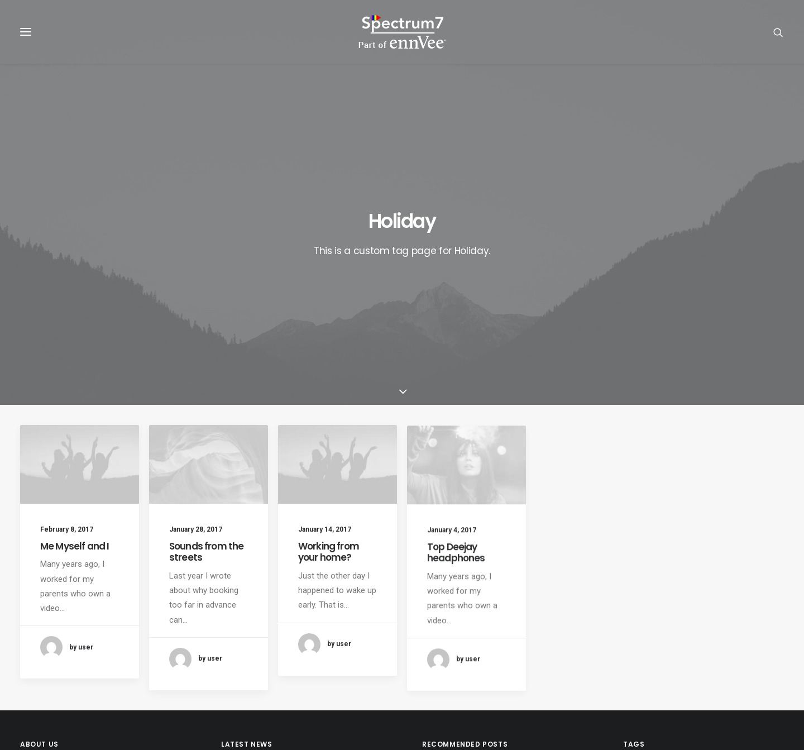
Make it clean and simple (468, 621)
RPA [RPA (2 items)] (634, 637)
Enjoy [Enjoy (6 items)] (676, 601)
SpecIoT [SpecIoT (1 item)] (727, 654)
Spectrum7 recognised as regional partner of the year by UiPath (300, 642)
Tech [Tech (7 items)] (669, 672)
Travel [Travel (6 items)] (703, 672)
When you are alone (459, 635)
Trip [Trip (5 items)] (737, 672)
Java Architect (247, 607)
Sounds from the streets (206, 364)
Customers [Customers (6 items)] (755, 583)
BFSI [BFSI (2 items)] (634, 583)
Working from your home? (328, 378)
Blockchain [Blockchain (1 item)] (675, 583)
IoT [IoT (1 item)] (633, 619)
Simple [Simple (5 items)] (639, 654)
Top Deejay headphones (456, 400)
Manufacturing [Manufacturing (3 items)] (706, 619)
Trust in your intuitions (463, 580)
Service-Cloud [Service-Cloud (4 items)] (734, 637)
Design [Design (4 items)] (639, 601)
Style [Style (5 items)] (637, 672)
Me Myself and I (74, 358)
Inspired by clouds (456, 607)
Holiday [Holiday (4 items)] (740, 601)
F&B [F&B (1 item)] (706, 601)
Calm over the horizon (463, 594)
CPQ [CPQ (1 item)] (715, 583)
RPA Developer (248, 580)
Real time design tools (464, 648)
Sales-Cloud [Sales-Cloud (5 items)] (675, 637)
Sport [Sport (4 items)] (765, 654)
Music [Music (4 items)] (757, 619)
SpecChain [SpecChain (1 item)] (683, 654)
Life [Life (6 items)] (659, 619)
